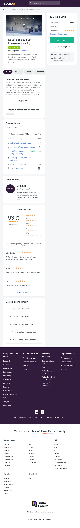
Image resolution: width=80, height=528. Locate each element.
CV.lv (55, 447)
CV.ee (55, 450)
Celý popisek (23, 101)
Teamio (31, 447)
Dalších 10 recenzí (24, 293)
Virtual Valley (8, 490)
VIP (4, 398)
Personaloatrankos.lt (60, 462)
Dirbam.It (56, 453)
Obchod (6, 365)
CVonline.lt (57, 444)
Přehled (8, 72)
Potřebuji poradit (67, 362)
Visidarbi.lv (57, 456)
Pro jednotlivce (66, 358)
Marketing (7, 376)
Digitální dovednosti (10, 394)
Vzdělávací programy (30, 358)
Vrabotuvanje (8, 484)
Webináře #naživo (29, 362)
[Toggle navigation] (75, 3)
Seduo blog (27, 369)
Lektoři (28, 72)
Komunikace (7, 368)
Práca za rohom (9, 456)
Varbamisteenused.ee (61, 468)
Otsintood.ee (58, 459)
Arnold (31, 444)
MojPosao (7, 478)
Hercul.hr (7, 487)
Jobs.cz (6, 444)
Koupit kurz (61, 40)
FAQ (43, 367)
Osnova (18, 72)
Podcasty (7, 405)
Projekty (6, 387)
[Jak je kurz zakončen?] (24, 309)
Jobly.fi (31, 478)
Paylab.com (32, 462)
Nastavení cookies (36, 418)
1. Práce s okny (16, 139)
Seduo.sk (32, 453)
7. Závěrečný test (17, 168)
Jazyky (6, 402)
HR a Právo (7, 391)
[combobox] (44, 3)
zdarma (33, 151)
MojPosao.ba (8, 481)
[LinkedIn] (36, 412)
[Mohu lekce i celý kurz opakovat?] (24, 332)
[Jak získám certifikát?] (24, 316)
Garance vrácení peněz (58, 34)
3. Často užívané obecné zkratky (23, 147)
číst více (20, 200)
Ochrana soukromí (19, 418)
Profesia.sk (7, 447)
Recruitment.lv (58, 465)
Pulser (6, 493)
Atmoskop (7, 462)
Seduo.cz (24, 51)
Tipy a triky (10, 114)
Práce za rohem (9, 459)
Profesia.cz (7, 450)
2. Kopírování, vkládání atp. (20, 143)
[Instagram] (42, 412)
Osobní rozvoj (8, 379)
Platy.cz (31, 456)
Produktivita (7, 383)
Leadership (7, 361)
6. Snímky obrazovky (18, 164)
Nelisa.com (7, 465)
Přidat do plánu (62, 47)
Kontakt (64, 369)
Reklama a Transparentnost (57, 418)
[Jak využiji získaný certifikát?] (24, 324)
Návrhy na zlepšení (68, 365)
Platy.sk (31, 459)
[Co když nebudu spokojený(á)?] (24, 339)
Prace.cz (7, 453)
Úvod (5, 10)
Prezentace (7, 372)
